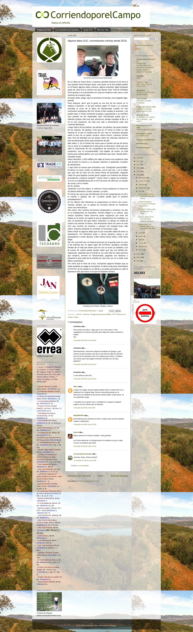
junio (141, 233)
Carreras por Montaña (146, 140)
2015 (138, 168)
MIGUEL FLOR (143, 115)
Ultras (76, 317)
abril (140, 240)
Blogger (113, 625)
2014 (138, 171)
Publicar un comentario (80, 466)
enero (141, 250)
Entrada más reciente (79, 475)
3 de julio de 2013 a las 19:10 (85, 364)
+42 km (79, 314)
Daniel (76, 432)
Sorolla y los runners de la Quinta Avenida (146, 93)
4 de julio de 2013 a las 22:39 (85, 424)
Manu (76, 386)
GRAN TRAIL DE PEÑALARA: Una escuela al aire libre (146, 226)
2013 (138, 175)
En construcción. (143, 136)
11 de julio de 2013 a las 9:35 (85, 460)
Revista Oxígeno (143, 148)
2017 (138, 161)
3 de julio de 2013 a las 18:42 (85, 340)
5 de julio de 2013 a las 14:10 (85, 446)
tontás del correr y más (146, 107)
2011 (138, 257)
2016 (138, 165)
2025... (139, 78)
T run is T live (142, 82)
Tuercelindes (142, 99)
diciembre (143, 178)
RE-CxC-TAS (103, 30)
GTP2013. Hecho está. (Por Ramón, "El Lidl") (147, 211)
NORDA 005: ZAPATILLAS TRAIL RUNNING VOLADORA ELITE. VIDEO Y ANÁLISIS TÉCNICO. (145, 67)
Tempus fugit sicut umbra (146, 130)
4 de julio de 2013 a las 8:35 (84, 408)
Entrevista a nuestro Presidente (144, 102)
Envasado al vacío (144, 134)
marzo (141, 243)
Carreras (86, 314)
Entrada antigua (119, 475)
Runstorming (142, 144)
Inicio (101, 475)
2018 (138, 158)
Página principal (44, 30)
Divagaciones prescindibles (100, 314)
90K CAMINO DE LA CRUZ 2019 (144, 85)
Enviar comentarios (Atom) (89, 481)
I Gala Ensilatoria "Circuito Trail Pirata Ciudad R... (146, 204)
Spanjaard (141, 90)
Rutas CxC (88, 30)
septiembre (143, 188)
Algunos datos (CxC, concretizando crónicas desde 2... (146, 219)
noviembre (143, 181)
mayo (141, 236)
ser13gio (140, 76)
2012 (138, 254)
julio (140, 191)
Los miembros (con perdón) (67, 30)
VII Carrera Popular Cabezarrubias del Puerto (146, 196)
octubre (142, 184)
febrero (142, 246)
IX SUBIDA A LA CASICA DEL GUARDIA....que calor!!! (146, 119)
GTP (114, 314)
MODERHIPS (79, 415)
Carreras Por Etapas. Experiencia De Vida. (144, 110)
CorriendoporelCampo (83, 454)
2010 (138, 261)
